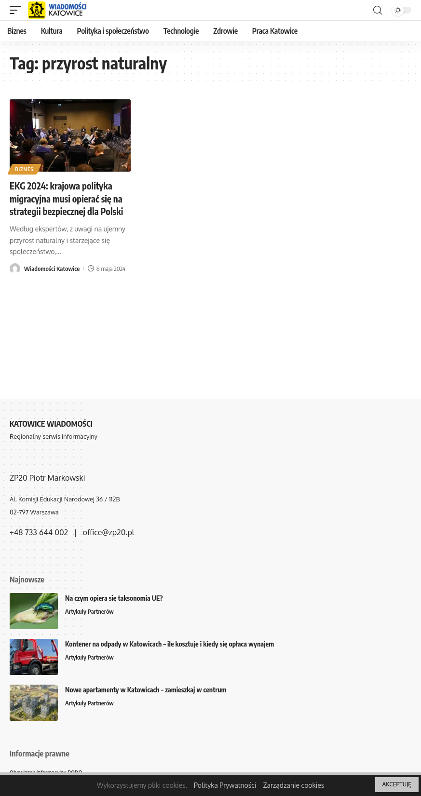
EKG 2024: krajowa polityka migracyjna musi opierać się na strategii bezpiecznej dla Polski (70, 197)
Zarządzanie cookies (293, 785)
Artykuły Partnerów (90, 612)
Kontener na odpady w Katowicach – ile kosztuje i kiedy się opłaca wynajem (169, 644)
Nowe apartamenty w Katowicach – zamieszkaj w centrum (146, 690)
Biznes (24, 169)
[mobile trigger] (18, 10)
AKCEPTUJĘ (396, 784)
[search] (377, 10)
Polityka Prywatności (225, 785)
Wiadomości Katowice (52, 268)
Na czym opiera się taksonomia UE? (114, 598)
